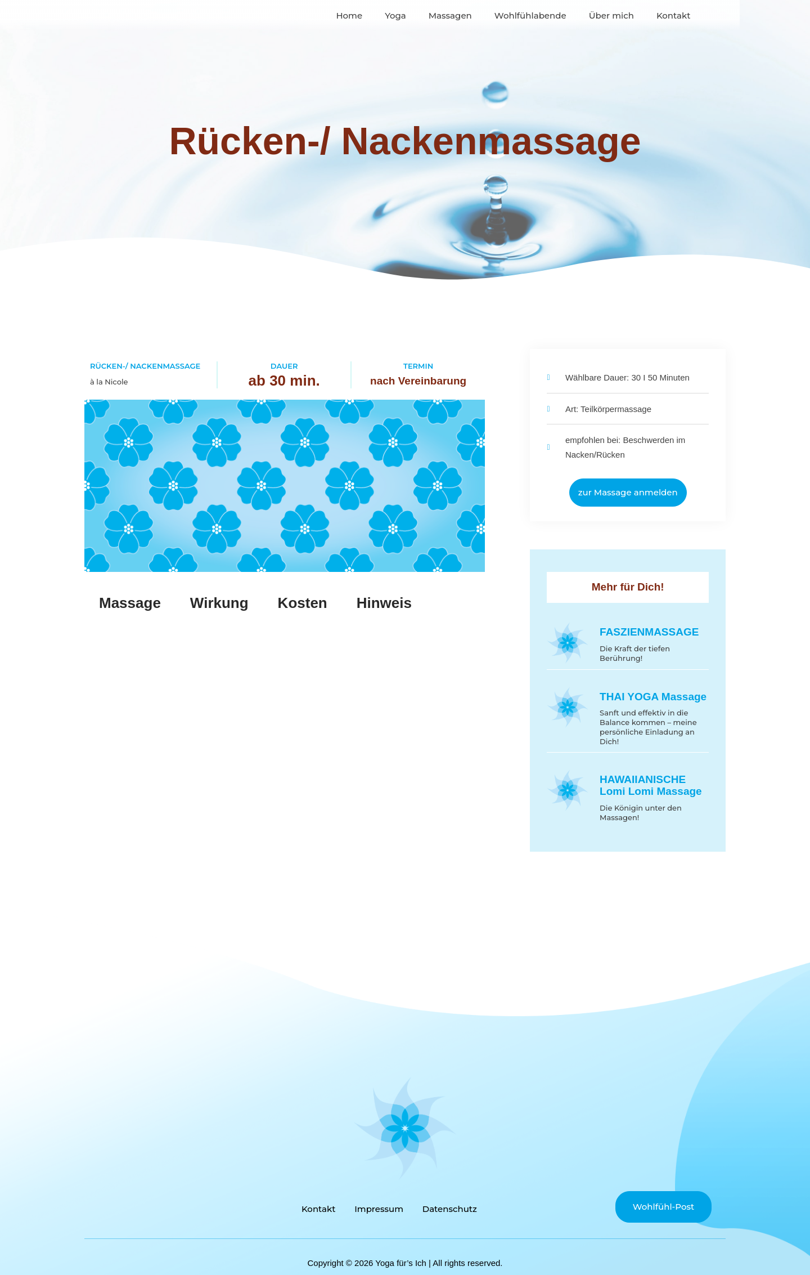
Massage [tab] (130, 602)
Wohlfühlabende (565, 52)
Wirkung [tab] (219, 602)
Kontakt (708, 52)
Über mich (646, 52)
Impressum (378, 1207)
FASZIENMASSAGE (649, 632)
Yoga (431, 52)
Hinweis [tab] (384, 602)
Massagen (485, 52)
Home (384, 52)
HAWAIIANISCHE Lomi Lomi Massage (651, 785)
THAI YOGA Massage (653, 697)
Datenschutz (453, 1207)
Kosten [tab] (302, 602)
